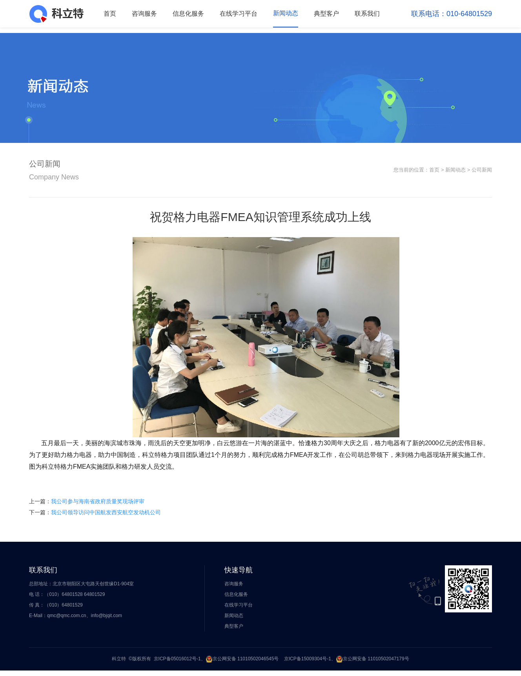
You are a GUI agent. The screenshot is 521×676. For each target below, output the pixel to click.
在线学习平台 (238, 13)
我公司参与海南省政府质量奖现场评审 (97, 501)
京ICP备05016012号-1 (177, 658)
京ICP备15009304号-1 (307, 658)
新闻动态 (285, 13)
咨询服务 (144, 13)
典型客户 (326, 13)
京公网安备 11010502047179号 (372, 658)
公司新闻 (482, 170)
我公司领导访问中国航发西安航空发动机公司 (106, 512)
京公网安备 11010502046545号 (242, 658)
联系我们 (367, 13)
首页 (110, 13)
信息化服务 (188, 13)
